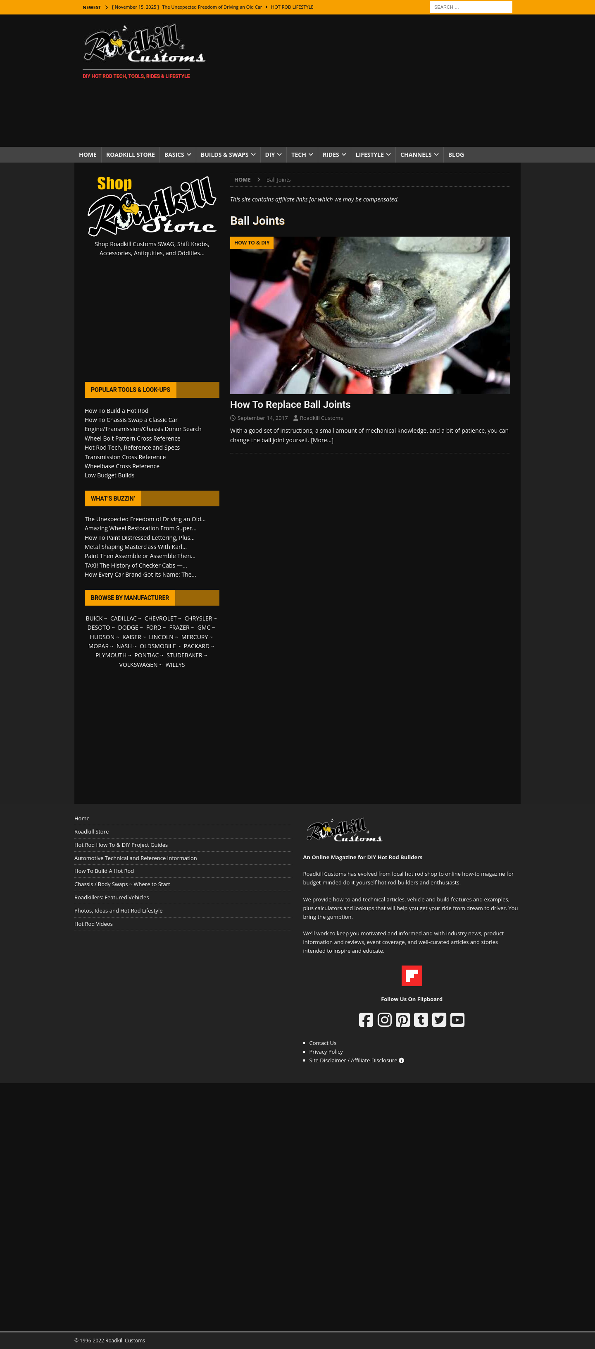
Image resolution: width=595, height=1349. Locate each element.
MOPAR (98, 646)
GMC (204, 627)
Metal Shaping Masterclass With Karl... (136, 547)
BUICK (94, 618)
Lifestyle (370, 154)
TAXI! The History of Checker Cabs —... (136, 565)
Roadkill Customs (321, 418)
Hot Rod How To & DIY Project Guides (121, 844)
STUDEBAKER (184, 655)
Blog (456, 154)
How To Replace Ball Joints (290, 404)
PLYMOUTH (110, 655)
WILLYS (175, 665)
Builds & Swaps (225, 154)
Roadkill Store (130, 154)
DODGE (128, 627)
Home (88, 154)
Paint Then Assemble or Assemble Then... (140, 556)
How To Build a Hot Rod (116, 411)
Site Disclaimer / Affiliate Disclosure (357, 1060)
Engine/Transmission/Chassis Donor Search (143, 429)
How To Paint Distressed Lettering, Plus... (140, 538)
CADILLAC (123, 618)
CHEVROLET (161, 618)
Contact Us (323, 1043)
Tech (298, 154)
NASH (124, 646)
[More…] (322, 440)
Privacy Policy (326, 1051)
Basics (174, 154)
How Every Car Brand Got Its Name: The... (140, 574)
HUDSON (102, 637)
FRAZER (179, 627)
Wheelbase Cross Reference (122, 466)
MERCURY (194, 637)
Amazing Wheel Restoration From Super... (141, 528)
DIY (270, 154)
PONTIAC (146, 655)
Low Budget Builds (109, 475)
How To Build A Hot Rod (104, 871)
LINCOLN (161, 637)
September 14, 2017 (263, 418)
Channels (416, 154)
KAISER (131, 637)
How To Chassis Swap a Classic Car (131, 420)
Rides (331, 154)
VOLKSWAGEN (138, 665)
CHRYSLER (198, 618)
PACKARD (196, 646)
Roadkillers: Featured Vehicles (111, 897)
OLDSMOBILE (158, 646)
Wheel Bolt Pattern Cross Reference (133, 438)
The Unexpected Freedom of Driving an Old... (145, 519)
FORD (154, 627)
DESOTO (99, 627)
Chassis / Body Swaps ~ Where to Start (122, 884)
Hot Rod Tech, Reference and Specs (132, 447)
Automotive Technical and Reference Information (135, 858)
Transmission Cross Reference (125, 457)
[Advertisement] (369, 81)
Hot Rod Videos (93, 923)
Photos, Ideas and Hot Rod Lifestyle (118, 910)
